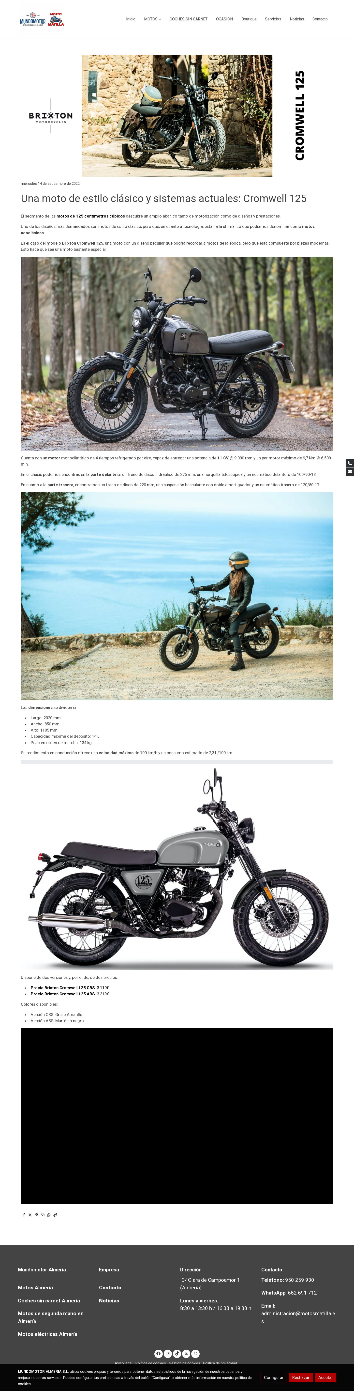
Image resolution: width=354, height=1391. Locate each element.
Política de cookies (150, 1363)
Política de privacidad (220, 1363)
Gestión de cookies (184, 1363)
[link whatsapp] (195, 1353)
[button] (152, 19)
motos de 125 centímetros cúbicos (91, 216)
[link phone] (350, 463)
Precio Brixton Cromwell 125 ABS (63, 993)
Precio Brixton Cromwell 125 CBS (63, 987)
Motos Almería (35, 1288)
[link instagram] (168, 1353)
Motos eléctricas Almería (47, 1334)
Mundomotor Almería (42, 1270)
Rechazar (301, 1377)
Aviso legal (123, 1363)
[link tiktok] (177, 1353)
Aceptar (325, 1377)
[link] (42, 19)
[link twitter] (186, 1353)
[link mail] (350, 472)
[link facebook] (158, 1353)
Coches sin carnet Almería (49, 1301)
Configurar (274, 1377)
